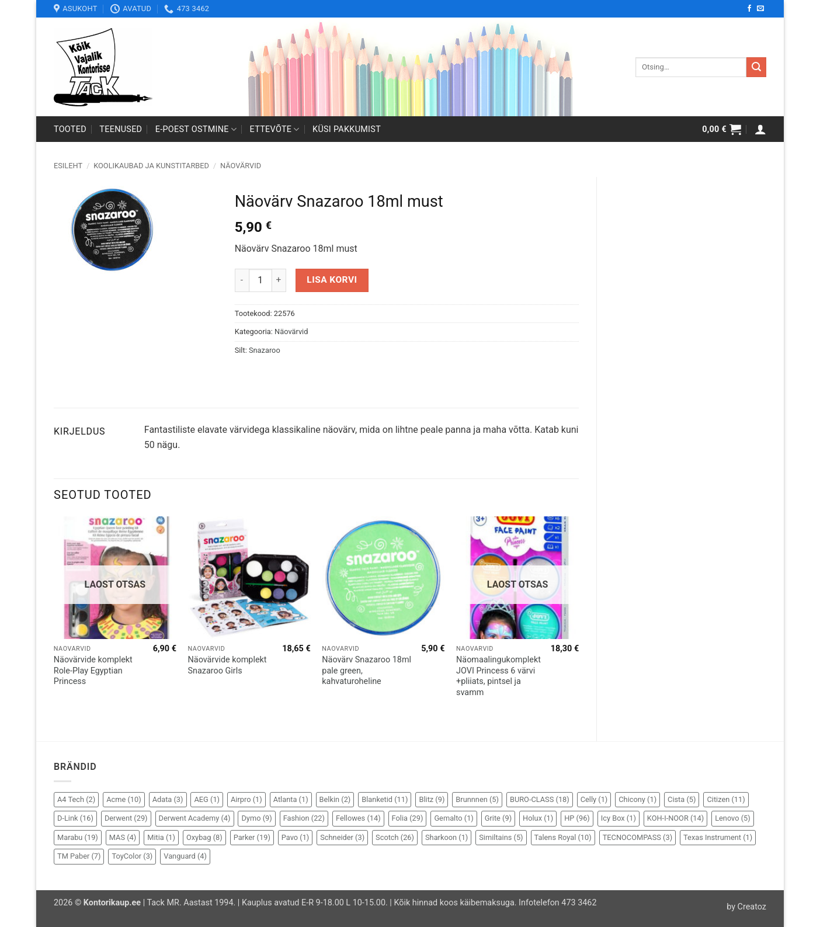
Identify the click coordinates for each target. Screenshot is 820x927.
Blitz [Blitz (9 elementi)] (431, 799)
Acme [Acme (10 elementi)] (123, 799)
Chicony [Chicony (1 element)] (637, 799)
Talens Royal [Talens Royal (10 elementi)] (563, 837)
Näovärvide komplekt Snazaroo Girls (227, 665)
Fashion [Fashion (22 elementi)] (304, 818)
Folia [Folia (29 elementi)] (407, 818)
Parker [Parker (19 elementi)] (252, 837)
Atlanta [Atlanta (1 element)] (290, 799)
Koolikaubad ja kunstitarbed (151, 165)
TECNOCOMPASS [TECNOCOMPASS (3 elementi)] (637, 837)
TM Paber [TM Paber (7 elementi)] (78, 856)
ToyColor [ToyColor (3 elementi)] (132, 856)
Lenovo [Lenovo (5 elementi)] (732, 818)
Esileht (68, 165)
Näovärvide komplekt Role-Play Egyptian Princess (93, 670)
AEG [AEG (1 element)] (207, 799)
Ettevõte (275, 129)
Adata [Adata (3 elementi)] (167, 799)
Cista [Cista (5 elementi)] (682, 799)
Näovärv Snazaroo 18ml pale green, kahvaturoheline (366, 670)
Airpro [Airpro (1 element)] (246, 799)
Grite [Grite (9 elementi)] (498, 818)
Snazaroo (264, 350)
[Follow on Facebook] (749, 9)
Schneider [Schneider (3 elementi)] (342, 837)
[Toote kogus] (260, 280)
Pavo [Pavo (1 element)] (295, 837)
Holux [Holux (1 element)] (538, 818)
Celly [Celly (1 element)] (594, 799)
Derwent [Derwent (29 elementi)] (126, 818)
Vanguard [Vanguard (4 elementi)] (185, 856)
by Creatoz (746, 907)
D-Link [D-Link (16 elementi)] (75, 818)
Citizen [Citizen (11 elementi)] (726, 799)
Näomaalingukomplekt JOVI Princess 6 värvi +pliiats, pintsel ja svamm (498, 676)
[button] (721, 129)
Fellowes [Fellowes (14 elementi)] (358, 818)
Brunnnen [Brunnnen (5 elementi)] (477, 799)
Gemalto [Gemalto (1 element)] (453, 818)
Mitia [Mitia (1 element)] (161, 837)
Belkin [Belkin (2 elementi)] (335, 799)
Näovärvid (240, 165)
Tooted (70, 129)
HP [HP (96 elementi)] (577, 818)
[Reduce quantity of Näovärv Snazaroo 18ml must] (242, 280)
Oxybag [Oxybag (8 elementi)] (204, 837)
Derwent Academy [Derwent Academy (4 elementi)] (195, 818)
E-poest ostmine (196, 129)
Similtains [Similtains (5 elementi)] (501, 837)
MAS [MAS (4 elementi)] (122, 837)
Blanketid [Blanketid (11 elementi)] (385, 799)
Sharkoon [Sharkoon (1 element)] (446, 837)
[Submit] (756, 67)
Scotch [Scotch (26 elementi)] (395, 837)
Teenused (120, 129)
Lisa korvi (332, 280)
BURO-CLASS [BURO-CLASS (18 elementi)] (539, 799)
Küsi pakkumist (346, 129)
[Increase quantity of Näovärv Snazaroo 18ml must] (279, 280)
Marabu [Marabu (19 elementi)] (77, 837)
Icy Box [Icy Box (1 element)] (618, 818)
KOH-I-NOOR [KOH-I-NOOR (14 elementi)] (675, 818)
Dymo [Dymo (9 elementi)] (256, 818)
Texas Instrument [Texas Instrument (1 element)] (717, 837)
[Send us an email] (760, 9)
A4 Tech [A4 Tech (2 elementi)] (76, 799)
